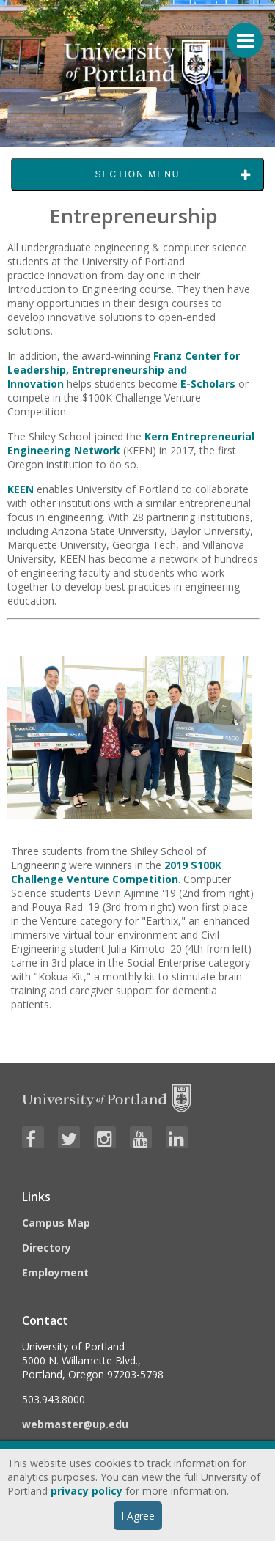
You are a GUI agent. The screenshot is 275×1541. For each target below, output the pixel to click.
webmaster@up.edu (75, 1424)
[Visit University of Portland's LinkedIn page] (177, 1137)
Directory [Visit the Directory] (46, 1247)
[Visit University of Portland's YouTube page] (141, 1137)
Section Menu (137, 174)
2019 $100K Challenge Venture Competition (116, 872)
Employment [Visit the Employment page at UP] (55, 1272)
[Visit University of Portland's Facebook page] (33, 1137)
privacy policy (86, 1491)
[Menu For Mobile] (238, 33)
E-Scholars (207, 384)
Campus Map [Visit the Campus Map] (56, 1223)
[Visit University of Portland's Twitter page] (69, 1137)
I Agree (138, 1516)
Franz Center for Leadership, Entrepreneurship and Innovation (123, 370)
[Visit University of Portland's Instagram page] (105, 1137)
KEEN (20, 489)
